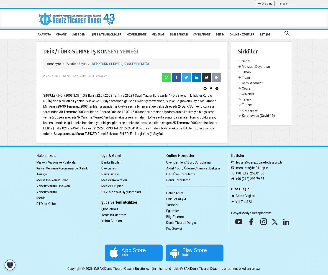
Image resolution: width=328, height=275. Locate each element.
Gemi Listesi (110, 174)
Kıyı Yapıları (248, 110)
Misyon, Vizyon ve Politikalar (56, 162)
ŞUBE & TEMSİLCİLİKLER (106, 34)
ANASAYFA (44, 34)
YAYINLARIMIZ (201, 34)
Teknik (244, 99)
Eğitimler (172, 211)
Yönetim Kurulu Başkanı (53, 186)
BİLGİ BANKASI (178, 34)
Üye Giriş (265, 3)
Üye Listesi (109, 168)
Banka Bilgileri (111, 162)
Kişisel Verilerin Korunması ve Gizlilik (62, 168)
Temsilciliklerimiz (113, 215)
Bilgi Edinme (175, 217)
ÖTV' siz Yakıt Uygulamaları (121, 192)
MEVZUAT (158, 34)
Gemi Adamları (250, 83)
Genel (244, 61)
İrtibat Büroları (111, 221)
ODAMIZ (61, 34)
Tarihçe (41, 174)
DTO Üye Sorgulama (180, 174)
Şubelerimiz (109, 209)
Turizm (245, 105)
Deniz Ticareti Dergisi (181, 223)
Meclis (41, 198)
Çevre (244, 88)
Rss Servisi (174, 228)
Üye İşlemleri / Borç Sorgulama (188, 162)
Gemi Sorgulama (178, 180)
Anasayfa (54, 64)
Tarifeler (172, 205)
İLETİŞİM (264, 34)
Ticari (244, 77)
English (283, 3)
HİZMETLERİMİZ (136, 34)
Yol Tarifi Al (244, 202)
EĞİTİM (220, 34)
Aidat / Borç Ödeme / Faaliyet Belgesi (193, 168)
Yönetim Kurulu (47, 192)
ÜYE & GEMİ (79, 34)
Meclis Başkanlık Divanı (52, 180)
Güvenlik (246, 94)
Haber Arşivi (175, 193)
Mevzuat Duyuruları (254, 66)
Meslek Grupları (112, 186)
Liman (244, 72)
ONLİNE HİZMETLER (242, 34)
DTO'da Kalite (46, 204)
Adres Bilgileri (245, 196)
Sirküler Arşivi (76, 64)
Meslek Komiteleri (114, 180)
